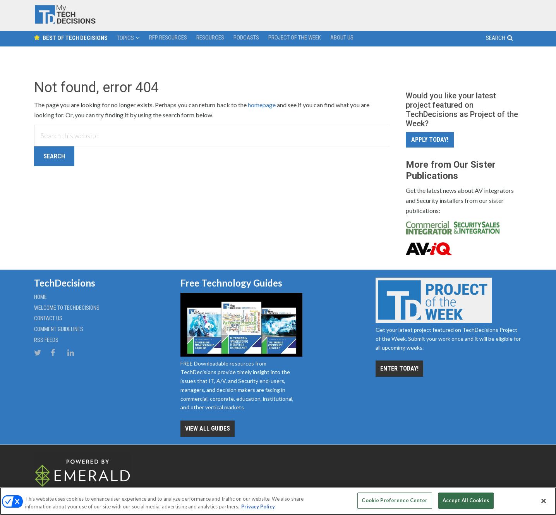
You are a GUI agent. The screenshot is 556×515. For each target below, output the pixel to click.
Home (40, 297)
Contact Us (48, 318)
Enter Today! (399, 368)
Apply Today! (429, 139)
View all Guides (207, 428)
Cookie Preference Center (394, 500)
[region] (278, 501)
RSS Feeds (46, 340)
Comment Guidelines (58, 329)
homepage (262, 104)
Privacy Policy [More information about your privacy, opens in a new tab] (258, 506)
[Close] (543, 500)
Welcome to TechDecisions (67, 308)
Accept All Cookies (466, 500)
